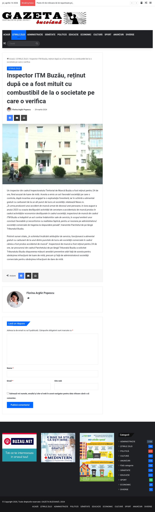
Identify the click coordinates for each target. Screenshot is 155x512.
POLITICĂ (62, 34)
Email (10, 381)
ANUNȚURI (118, 34)
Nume (10, 368)
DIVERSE (130, 34)
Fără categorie (126, 465)
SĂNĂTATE (50, 34)
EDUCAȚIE (74, 34)
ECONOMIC (85, 34)
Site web (58, 381)
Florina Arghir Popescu (21, 110)
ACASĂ (6, 34)
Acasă (11, 59)
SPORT (108, 34)
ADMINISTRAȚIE (35, 34)
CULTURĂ (98, 34)
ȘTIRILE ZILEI (18, 34)
